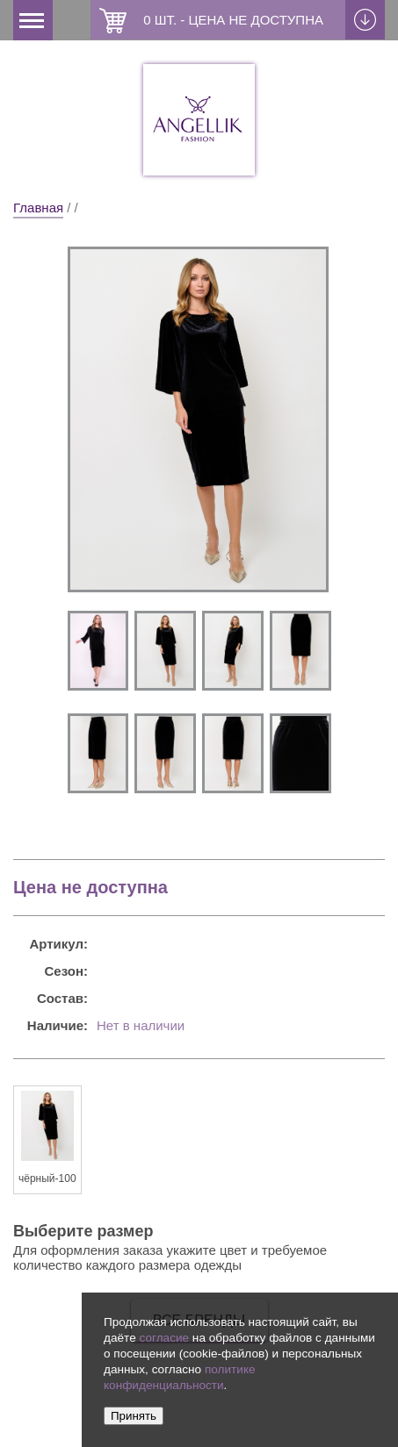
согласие (164, 1337)
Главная (38, 207)
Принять (133, 1415)
